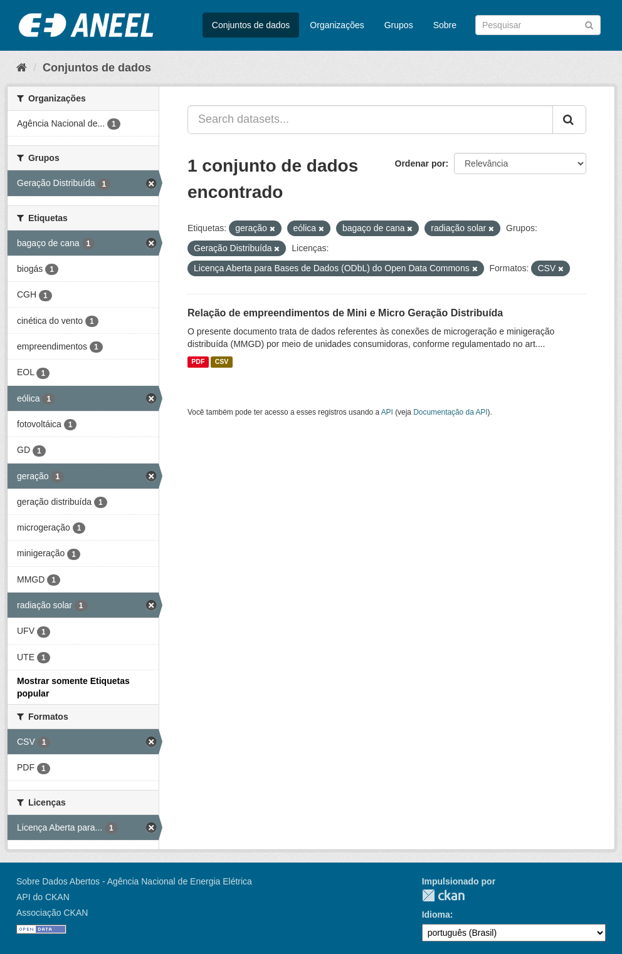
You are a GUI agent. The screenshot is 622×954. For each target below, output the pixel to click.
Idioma (436, 915)
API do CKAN (43, 897)
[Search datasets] (538, 25)
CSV (222, 362)
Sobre (444, 25)
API (387, 412)
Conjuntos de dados (251, 25)
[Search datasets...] (370, 119)
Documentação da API (450, 412)
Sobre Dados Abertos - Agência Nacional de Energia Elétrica (134, 881)
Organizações (337, 25)
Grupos (398, 25)
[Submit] (589, 24)
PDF (197, 362)
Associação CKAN (52, 913)
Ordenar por (420, 163)
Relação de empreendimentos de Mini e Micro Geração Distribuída (345, 313)
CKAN (443, 895)
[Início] (21, 67)
